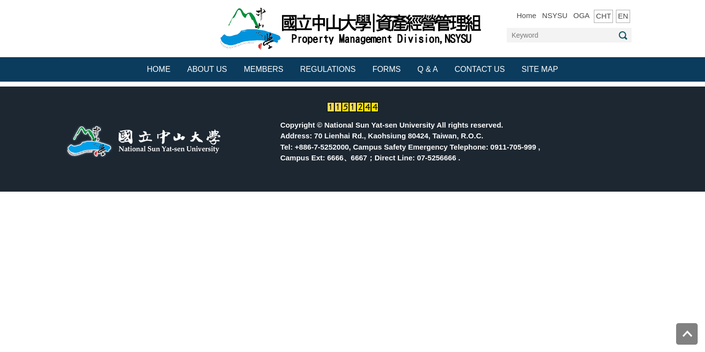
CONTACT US (480, 69)
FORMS (387, 69)
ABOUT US (207, 69)
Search (623, 35)
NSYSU (554, 15)
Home (526, 15)
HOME (158, 69)
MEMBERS (263, 69)
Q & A (428, 69)
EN (623, 16)
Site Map (539, 69)
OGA (581, 15)
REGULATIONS (328, 69)
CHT (603, 16)
